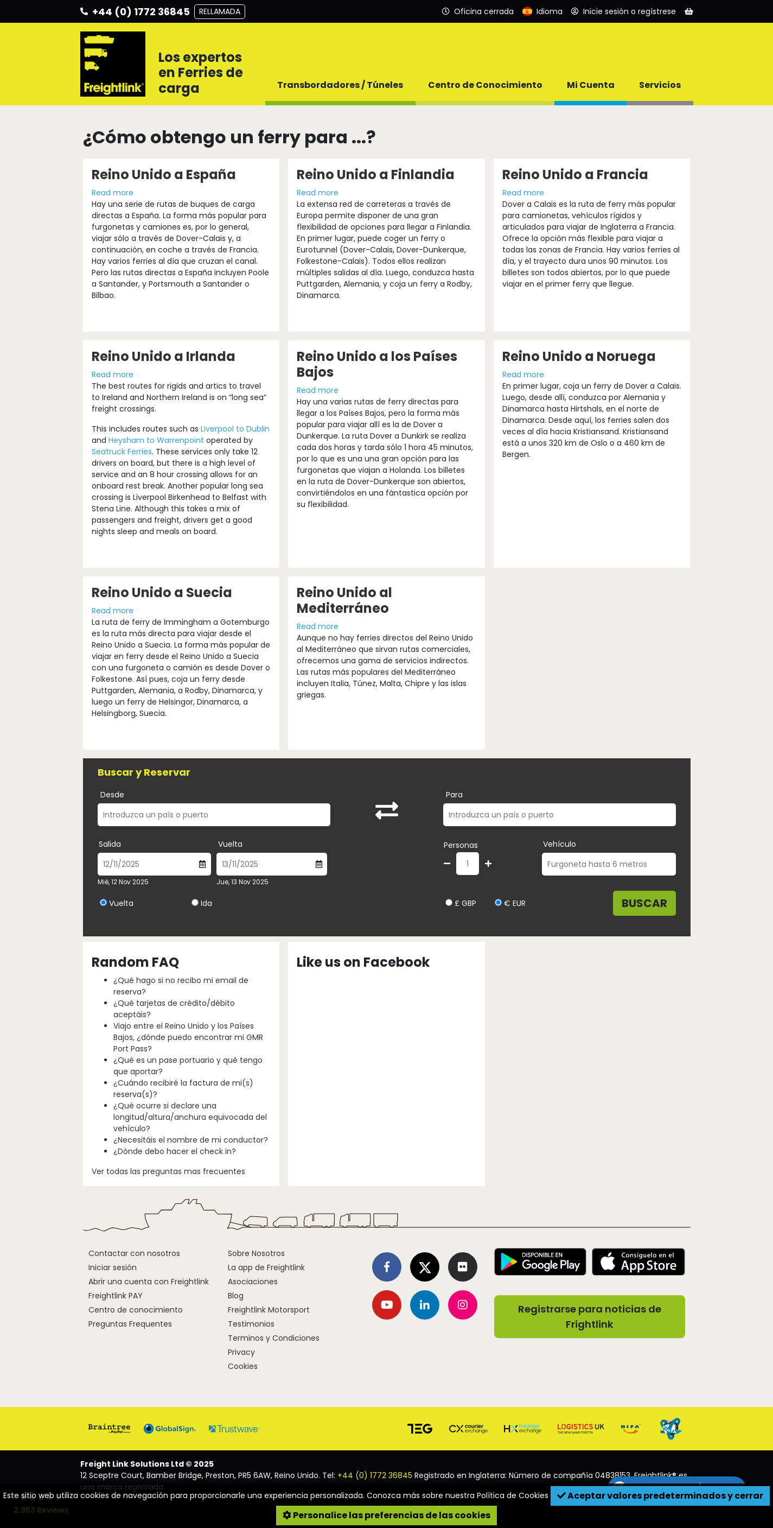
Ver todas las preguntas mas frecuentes (168, 1171)
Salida (110, 844)
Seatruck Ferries (122, 451)
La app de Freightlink (266, 1267)
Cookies (243, 1366)
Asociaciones (253, 1281)
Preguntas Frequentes (130, 1323)
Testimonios (251, 1323)
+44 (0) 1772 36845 (374, 1475)
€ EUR (510, 903)
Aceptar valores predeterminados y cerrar (660, 1495)
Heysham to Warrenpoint (157, 440)
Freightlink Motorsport (269, 1309)
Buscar (644, 903)
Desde (112, 794)
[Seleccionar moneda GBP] (448, 902)
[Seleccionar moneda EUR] (498, 902)
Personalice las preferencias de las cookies (386, 1515)
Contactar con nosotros (134, 1253)
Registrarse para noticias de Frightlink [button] (589, 1316)
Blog (236, 1295)
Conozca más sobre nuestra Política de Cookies (457, 1495)
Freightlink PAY (115, 1295)
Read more (112, 192)
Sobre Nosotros (256, 1253)
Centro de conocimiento (135, 1309)
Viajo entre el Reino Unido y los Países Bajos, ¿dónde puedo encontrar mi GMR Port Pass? (188, 1037)
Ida (206, 903)
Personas (461, 845)
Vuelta (230, 844)
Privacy (241, 1352)
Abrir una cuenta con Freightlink (148, 1281)
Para (454, 794)
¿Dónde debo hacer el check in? (174, 1151)
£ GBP (460, 903)
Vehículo (559, 844)
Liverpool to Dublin (235, 428)
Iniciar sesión (112, 1267)
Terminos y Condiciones (274, 1338)
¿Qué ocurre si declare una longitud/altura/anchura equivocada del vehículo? (190, 1117)
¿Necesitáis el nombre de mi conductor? (190, 1139)
